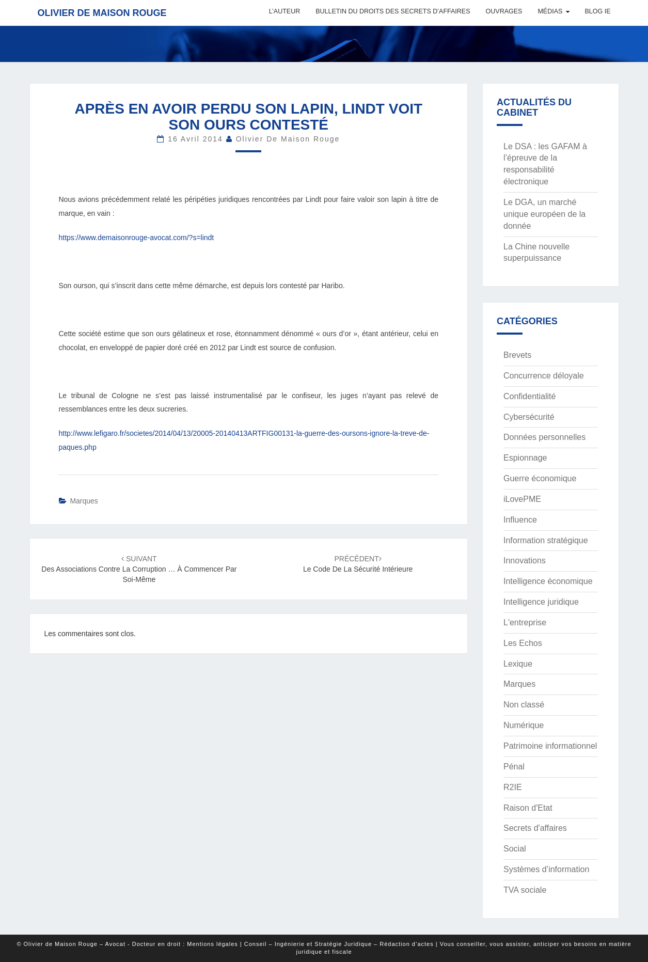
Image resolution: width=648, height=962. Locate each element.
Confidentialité (529, 396)
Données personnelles (544, 437)
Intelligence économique (548, 581)
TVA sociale (524, 890)
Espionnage (525, 457)
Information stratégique (545, 540)
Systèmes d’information (546, 869)
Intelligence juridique (541, 601)
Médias (550, 11)
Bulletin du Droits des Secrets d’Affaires (392, 11)
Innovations (524, 560)
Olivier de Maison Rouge (102, 13)
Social (514, 848)
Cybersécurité (529, 417)
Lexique (517, 663)
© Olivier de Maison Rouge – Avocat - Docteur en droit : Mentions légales (127, 944)
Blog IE (597, 11)
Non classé (523, 704)
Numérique (523, 725)
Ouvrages (504, 11)
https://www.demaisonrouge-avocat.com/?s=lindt (136, 237)
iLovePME (522, 499)
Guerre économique (539, 478)
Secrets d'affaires (535, 828)
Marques (84, 501)
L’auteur (284, 11)
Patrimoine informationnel (550, 746)
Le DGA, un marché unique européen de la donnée (544, 214)
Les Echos (522, 643)
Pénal (514, 766)
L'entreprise (524, 622)
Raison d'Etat (527, 807)
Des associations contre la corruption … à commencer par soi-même (138, 569)
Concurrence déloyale (543, 375)
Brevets (517, 355)
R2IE (512, 787)
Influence (520, 519)
